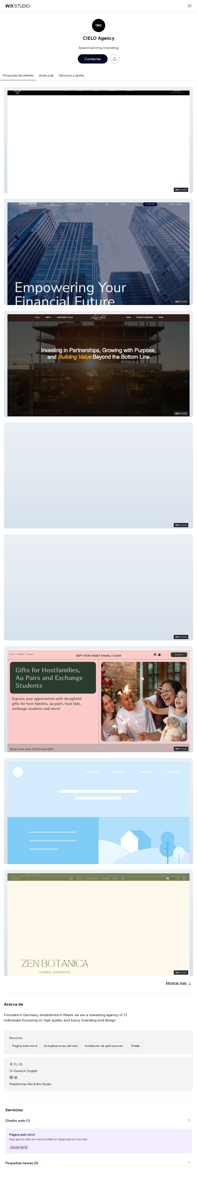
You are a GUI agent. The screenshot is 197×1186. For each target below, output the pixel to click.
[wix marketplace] (17, 6)
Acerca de (46, 75)
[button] (98, 140)
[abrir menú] (189, 6)
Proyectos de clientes (18, 75)
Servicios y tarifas (71, 75)
